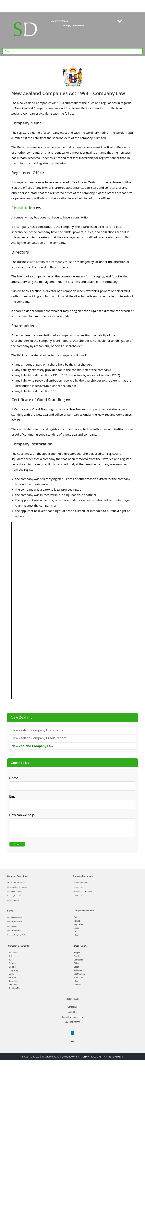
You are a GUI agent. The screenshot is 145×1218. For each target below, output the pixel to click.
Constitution (23, 207)
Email (14, 796)
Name (13, 778)
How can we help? (23, 814)
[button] (119, 21)
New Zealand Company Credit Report (38, 738)
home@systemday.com (73, 25)
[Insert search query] (72, 51)
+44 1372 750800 (59, 21)
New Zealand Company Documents (37, 730)
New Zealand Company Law (32, 746)
